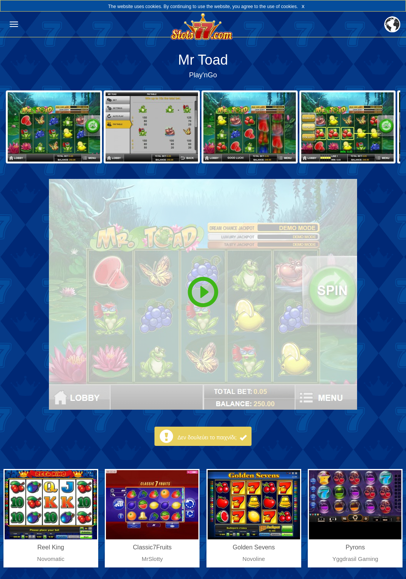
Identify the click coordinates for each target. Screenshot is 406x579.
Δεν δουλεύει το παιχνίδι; (212, 437)
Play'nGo (203, 75)
